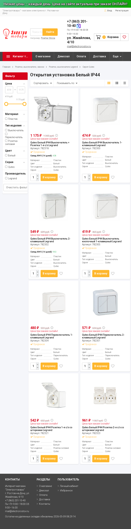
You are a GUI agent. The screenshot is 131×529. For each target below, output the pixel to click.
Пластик (11, 119)
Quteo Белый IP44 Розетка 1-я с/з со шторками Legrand (51, 428)
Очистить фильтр (17, 187)
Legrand (11, 178)
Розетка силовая (11, 142)
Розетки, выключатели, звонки (29, 67)
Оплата (81, 56)
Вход (108, 10)
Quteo (10, 167)
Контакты (44, 503)
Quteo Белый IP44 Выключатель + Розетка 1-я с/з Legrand (49, 144)
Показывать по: (66, 83)
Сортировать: (41, 83)
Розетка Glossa (48, 38)
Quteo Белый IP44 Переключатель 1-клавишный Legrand (51, 336)
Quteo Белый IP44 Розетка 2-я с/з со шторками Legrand (103, 428)
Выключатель (14, 130)
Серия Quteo (88, 67)
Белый (10, 155)
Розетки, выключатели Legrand (63, 67)
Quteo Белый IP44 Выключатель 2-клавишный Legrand (50, 240)
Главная (6, 67)
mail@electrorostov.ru (79, 46)
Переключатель (14, 136)
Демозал (63, 56)
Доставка (99, 56)
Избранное (66, 490)
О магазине (42, 56)
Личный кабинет (69, 486)
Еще (115, 56)
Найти (50, 32)
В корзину (49, 177)
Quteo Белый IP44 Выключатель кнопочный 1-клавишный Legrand (102, 240)
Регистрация (121, 10)
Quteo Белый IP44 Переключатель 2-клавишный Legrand (103, 336)
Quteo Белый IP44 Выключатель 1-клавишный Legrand (102, 144)
